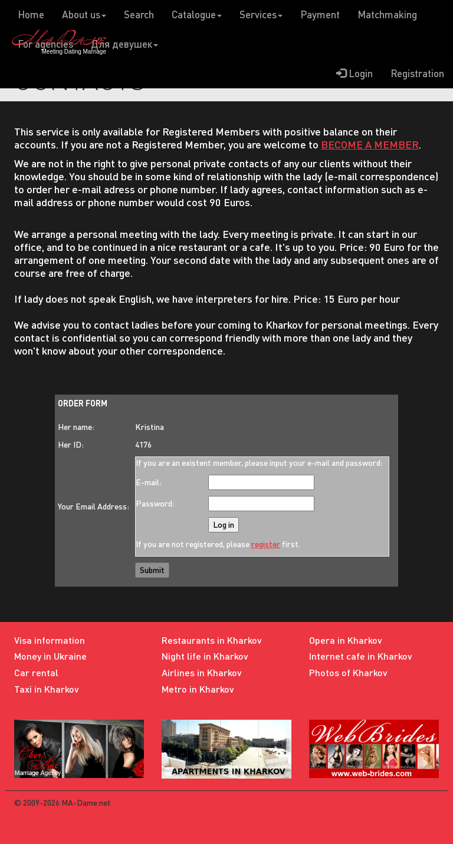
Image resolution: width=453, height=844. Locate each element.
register (265, 544)
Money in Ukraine (50, 655)
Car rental (36, 672)
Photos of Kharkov (348, 672)
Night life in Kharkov (205, 655)
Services (261, 14)
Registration (417, 73)
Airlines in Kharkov (202, 672)
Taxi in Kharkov (46, 688)
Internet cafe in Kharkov (360, 655)
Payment (320, 14)
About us (84, 14)
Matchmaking (387, 14)
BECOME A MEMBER (370, 144)
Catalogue (197, 14)
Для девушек (124, 44)
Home (31, 14)
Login (354, 73)
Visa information (49, 640)
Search (139, 14)
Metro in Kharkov (198, 688)
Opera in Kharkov (345, 640)
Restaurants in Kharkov (212, 640)
